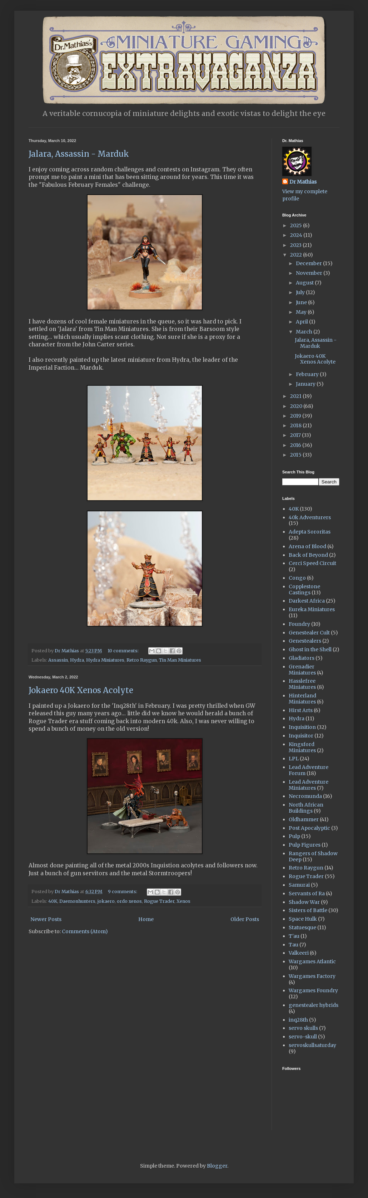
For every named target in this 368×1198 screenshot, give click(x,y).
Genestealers (305, 641)
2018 (296, 425)
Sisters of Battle (308, 910)
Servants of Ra (307, 893)
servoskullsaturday (312, 1045)
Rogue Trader (159, 901)
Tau (293, 944)
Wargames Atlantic (312, 961)
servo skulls (303, 1028)
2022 (296, 255)
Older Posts (244, 919)
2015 (296, 455)
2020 (296, 406)
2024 (296, 235)
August (305, 282)
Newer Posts (45, 919)
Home (146, 919)
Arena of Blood (307, 546)
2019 (296, 416)
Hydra (77, 660)
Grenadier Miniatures (302, 669)
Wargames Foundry (313, 990)
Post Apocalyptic (309, 828)
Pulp (294, 836)
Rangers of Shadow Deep (313, 856)
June (302, 302)
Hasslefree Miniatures (302, 684)
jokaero (106, 901)
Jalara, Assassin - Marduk (79, 154)
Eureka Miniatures (312, 609)
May (302, 312)
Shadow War (304, 902)
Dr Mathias (303, 182)
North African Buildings (306, 808)
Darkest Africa (307, 601)
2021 (296, 396)
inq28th (298, 1020)
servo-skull (303, 1036)
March (304, 331)
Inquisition (302, 727)
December (309, 263)
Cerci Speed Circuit (312, 563)
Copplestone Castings (304, 589)
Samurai (299, 885)
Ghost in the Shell (310, 649)
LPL (294, 758)
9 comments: (123, 891)
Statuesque (302, 927)
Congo (297, 578)
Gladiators (301, 658)
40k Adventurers (310, 517)
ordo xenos (129, 901)
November (309, 273)
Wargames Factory (312, 976)
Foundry (299, 624)
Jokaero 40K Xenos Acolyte (81, 690)
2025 (296, 225)
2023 (296, 245)
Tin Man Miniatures (180, 660)
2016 (296, 445)
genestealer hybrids (313, 1005)
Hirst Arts (301, 710)
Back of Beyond (308, 555)
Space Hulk (303, 919)
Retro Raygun (141, 660)
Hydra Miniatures (105, 660)
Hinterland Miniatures (302, 698)
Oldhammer (304, 819)
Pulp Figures (304, 845)
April (302, 321)
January (306, 384)
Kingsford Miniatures (302, 747)
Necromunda (305, 796)
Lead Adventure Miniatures (308, 785)
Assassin (58, 660)
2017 (296, 435)
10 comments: (124, 650)
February (308, 374)
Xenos (183, 901)
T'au (294, 936)
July (301, 292)
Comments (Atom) (85, 931)
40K (52, 901)
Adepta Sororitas (309, 532)
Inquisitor (301, 735)
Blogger (217, 1166)
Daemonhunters (77, 901)
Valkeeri (299, 953)
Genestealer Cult (309, 632)
